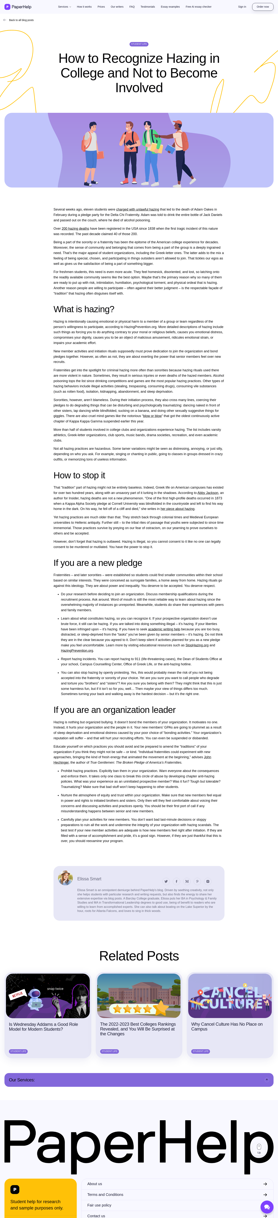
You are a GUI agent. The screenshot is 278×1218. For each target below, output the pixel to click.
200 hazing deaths (75, 228)
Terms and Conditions (105, 1195)
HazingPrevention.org (77, 650)
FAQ (132, 6)
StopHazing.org (196, 645)
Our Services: (22, 1079)
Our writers (117, 6)
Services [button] (63, 6)
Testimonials (148, 6)
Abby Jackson (207, 493)
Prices (101, 6)
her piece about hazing (177, 509)
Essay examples (170, 6)
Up (259, 1152)
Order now (263, 6)
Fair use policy (99, 1205)
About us (94, 1184)
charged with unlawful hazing (137, 209)
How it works (84, 6)
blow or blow (152, 416)
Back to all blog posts (21, 20)
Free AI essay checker (199, 6)
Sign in (242, 6)
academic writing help (164, 629)
